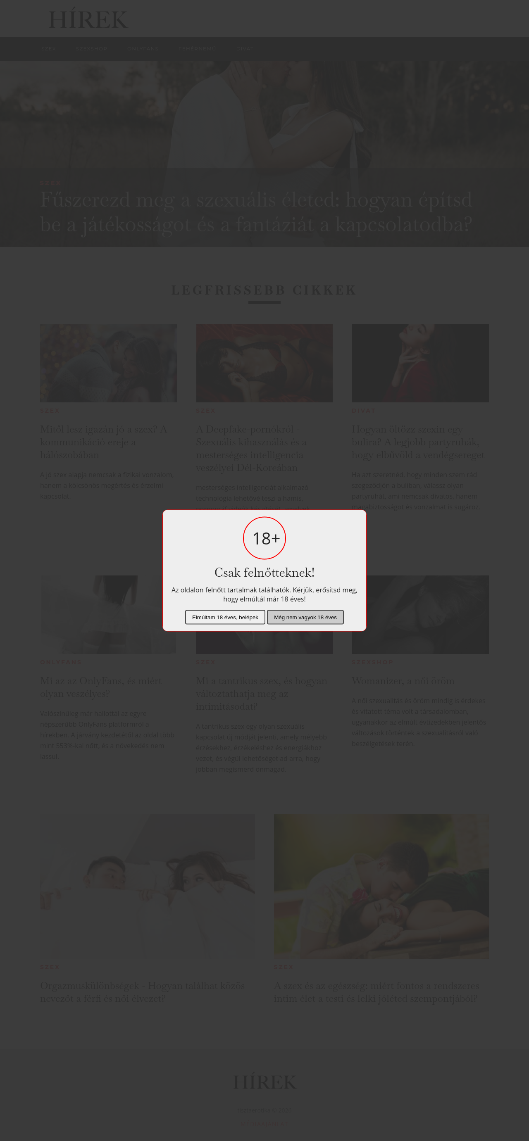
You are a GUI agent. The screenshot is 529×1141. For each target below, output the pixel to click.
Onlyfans (61, 662)
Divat (364, 410)
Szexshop (373, 662)
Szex (51, 183)
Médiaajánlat (264, 1124)
